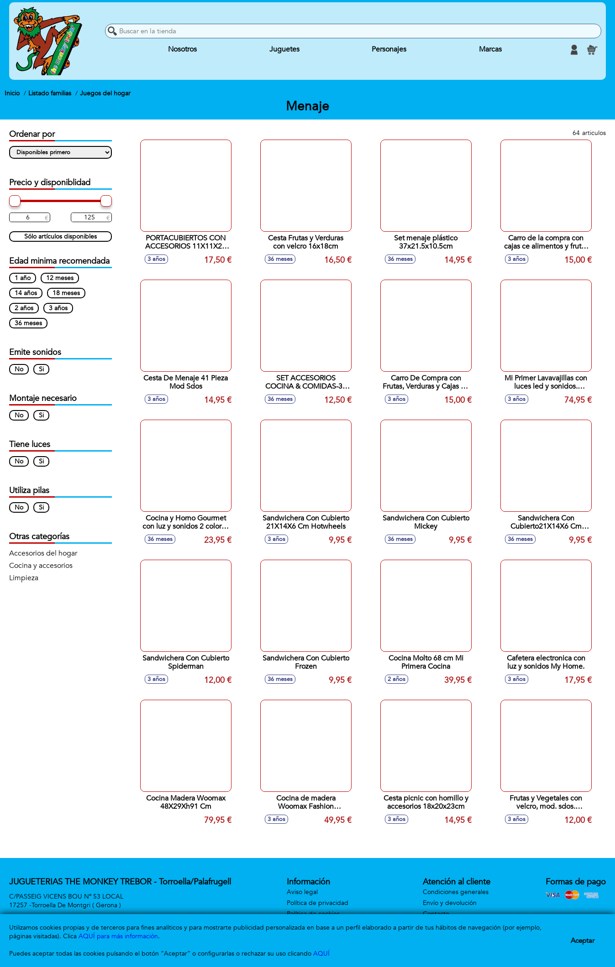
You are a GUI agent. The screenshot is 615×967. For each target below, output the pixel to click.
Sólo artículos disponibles (60, 236)
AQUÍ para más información (118, 936)
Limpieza (23, 578)
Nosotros (182, 50)
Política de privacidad (317, 903)
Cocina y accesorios (41, 566)
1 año (23, 278)
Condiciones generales (456, 892)
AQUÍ (321, 953)
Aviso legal (302, 892)
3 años (58, 308)
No (19, 369)
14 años (26, 293)
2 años (24, 308)
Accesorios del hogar (43, 553)
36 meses (28, 323)
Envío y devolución (450, 903)
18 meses (66, 293)
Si (41, 369)
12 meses (60, 278)
